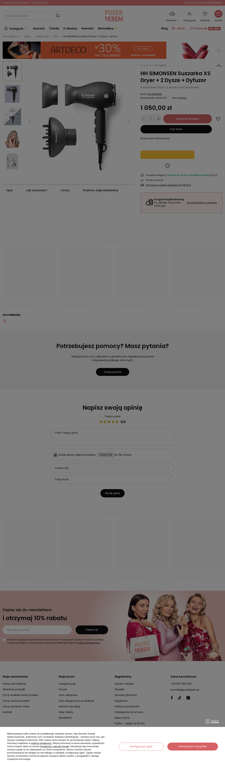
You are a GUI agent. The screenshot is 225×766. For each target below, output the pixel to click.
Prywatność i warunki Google (54, 746)
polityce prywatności (41, 743)
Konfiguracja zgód (141, 746)
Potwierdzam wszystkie (193, 746)
